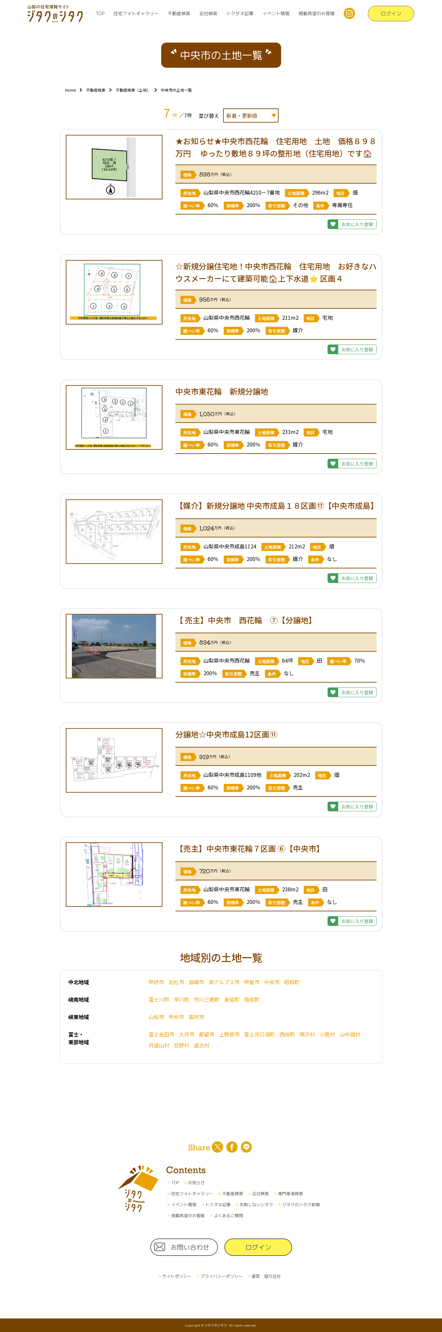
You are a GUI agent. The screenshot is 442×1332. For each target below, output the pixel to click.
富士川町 (159, 999)
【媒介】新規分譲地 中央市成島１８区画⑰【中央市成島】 (276, 505)
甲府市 (156, 982)
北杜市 (176, 982)
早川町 (181, 999)
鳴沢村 (307, 1034)
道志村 (201, 1045)
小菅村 (327, 1034)
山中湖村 (349, 1034)
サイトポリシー (177, 1276)
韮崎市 (196, 982)
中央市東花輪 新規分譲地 (225, 391)
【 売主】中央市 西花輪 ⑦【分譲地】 (247, 620)
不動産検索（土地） (133, 90)
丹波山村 (159, 1045)
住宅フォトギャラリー (136, 13)
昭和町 (292, 982)
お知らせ (196, 1183)
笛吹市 (196, 1017)
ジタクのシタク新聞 (301, 1204)
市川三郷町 (207, 999)
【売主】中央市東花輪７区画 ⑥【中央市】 (249, 848)
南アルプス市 (224, 982)
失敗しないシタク (256, 1204)
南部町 (252, 999)
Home (70, 90)
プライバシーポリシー (221, 1276)
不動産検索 (179, 13)
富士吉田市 (161, 1034)
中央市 (272, 982)
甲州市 (176, 1017)
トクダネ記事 (239, 13)
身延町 (232, 999)
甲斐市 (252, 982)
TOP (100, 13)
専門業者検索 (290, 1194)
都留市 (206, 1034)
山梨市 (156, 1017)
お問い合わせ (190, 1247)
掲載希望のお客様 (317, 13)
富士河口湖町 (259, 1034)
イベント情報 (276, 13)
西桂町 (287, 1034)
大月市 (186, 1034)
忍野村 (181, 1045)
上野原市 (229, 1034)
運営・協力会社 (266, 1276)
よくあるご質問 (228, 1215)
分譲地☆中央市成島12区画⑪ (226, 734)
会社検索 (208, 13)
